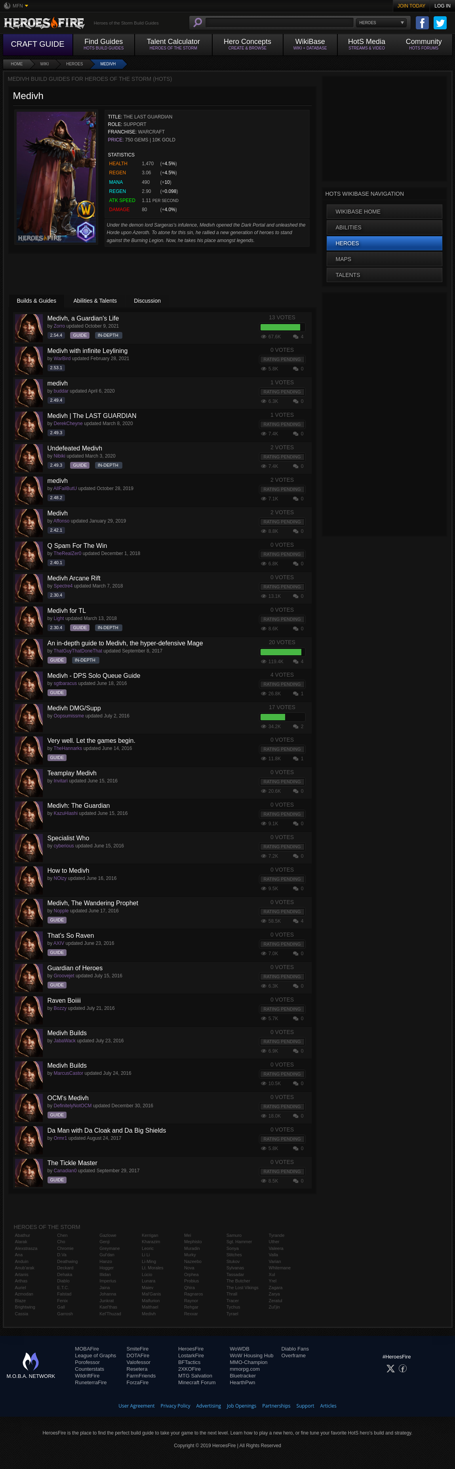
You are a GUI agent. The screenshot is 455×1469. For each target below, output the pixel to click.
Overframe (294, 1355)
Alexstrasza (26, 1248)
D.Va (62, 1254)
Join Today (412, 6)
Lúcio (147, 1274)
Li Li (146, 1254)
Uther (274, 1241)
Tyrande (277, 1235)
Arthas (21, 1280)
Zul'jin (274, 1307)
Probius (191, 1280)
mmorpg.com (245, 1369)
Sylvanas (235, 1267)
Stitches (234, 1254)
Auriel (20, 1287)
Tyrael (232, 1313)
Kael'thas (108, 1307)
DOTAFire (138, 1355)
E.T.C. (63, 1287)
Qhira (189, 1287)
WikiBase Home (358, 211)
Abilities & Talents (94, 301)
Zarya (274, 1294)
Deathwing (67, 1261)
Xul (272, 1274)
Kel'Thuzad (110, 1313)
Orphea (191, 1274)
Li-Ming (149, 1261)
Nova (189, 1267)
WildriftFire (87, 1376)
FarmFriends (141, 1376)
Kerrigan (150, 1235)
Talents (348, 275)
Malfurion (151, 1300)
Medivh (108, 64)
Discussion (147, 301)
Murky (190, 1254)
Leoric (148, 1248)
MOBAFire (87, 1349)
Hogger (106, 1267)
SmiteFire (138, 1349)
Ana (19, 1254)
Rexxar (191, 1313)
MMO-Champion (248, 1362)
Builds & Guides (37, 301)
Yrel (273, 1280)
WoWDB (239, 1349)
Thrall (232, 1294)
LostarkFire (191, 1355)
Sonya (233, 1248)
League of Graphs (95, 1355)
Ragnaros (193, 1294)
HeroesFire (191, 1349)
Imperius (107, 1280)
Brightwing (25, 1307)
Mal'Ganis (151, 1294)
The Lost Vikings (243, 1287)
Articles (328, 1405)
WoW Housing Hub (251, 1355)
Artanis (22, 1274)
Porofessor (87, 1362)
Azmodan (24, 1294)
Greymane (109, 1248)
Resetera (137, 1369)
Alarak (21, 1241)
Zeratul (275, 1300)
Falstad (64, 1294)
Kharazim (151, 1241)
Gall (61, 1307)
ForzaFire (138, 1382)
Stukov (233, 1261)
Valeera (276, 1248)
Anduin (22, 1261)
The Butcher (238, 1280)
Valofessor (138, 1362)
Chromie (65, 1248)
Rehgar (191, 1307)
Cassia (22, 1313)
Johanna (107, 1294)
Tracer (233, 1300)
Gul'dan (106, 1254)
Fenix (62, 1300)
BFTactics (189, 1362)
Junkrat (106, 1300)
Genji (104, 1241)
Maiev (147, 1287)
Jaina (104, 1287)
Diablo (63, 1280)
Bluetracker (243, 1376)
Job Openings (241, 1405)
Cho (61, 1241)
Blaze (20, 1300)
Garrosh (65, 1313)
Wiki (44, 64)
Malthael (150, 1307)
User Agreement (136, 1405)
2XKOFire (189, 1369)
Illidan (105, 1274)
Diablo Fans (295, 1349)
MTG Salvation (195, 1376)
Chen (62, 1235)
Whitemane (280, 1267)
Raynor (191, 1300)
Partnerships (276, 1405)
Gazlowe (107, 1235)
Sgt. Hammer (239, 1241)
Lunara (148, 1280)
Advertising (208, 1405)
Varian (275, 1261)
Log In (442, 6)
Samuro (234, 1235)
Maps (344, 259)
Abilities (349, 227)
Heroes (74, 64)
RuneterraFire (91, 1382)
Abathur (22, 1235)
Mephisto (193, 1241)
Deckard (65, 1267)
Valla (273, 1254)
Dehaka (64, 1274)
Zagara (276, 1287)
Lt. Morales (152, 1267)
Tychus (233, 1307)
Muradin (192, 1248)
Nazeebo (193, 1261)
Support (305, 1405)
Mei (187, 1235)
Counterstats (89, 1369)
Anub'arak (24, 1267)
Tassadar (235, 1274)
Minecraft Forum (197, 1382)
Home (17, 64)
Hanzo (105, 1261)
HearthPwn (242, 1382)
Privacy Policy (175, 1405)
